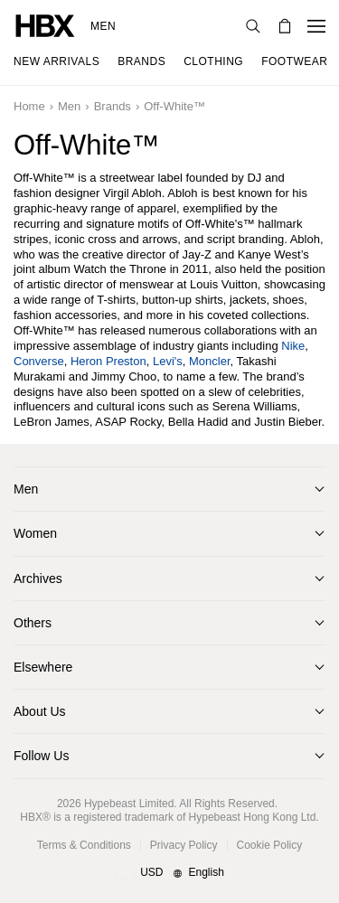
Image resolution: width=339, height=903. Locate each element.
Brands (112, 106)
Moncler (210, 361)
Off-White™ (174, 106)
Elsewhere (43, 667)
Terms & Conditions (84, 845)
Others (33, 623)
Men (103, 26)
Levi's (168, 361)
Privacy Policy (184, 845)
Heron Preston (108, 361)
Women (35, 533)
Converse (39, 361)
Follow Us (41, 755)
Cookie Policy (270, 845)
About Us (40, 711)
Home (29, 106)
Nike (293, 346)
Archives (38, 578)
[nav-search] (253, 26)
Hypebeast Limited (129, 803)
